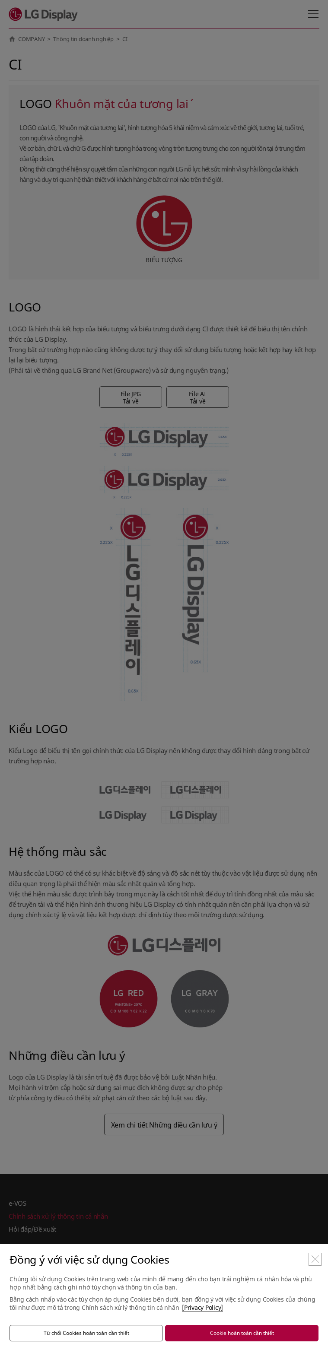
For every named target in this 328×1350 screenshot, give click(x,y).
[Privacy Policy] (202, 1307)
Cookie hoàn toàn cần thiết (242, 1333)
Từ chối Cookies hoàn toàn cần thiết (86, 1333)
